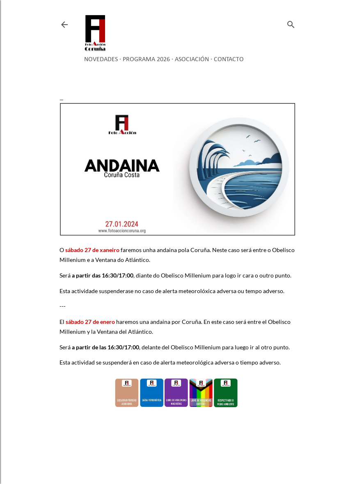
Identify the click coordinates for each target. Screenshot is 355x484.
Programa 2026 (146, 59)
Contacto (229, 59)
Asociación (192, 59)
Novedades (101, 59)
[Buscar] (291, 23)
